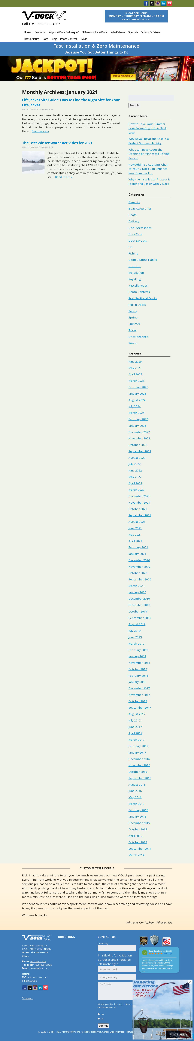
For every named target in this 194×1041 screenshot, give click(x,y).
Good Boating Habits (142, 260)
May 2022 (135, 477)
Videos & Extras (150, 32)
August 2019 (136, 624)
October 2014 (137, 842)
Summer (134, 324)
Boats (132, 215)
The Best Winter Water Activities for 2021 (57, 142)
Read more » (40, 131)
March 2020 (136, 586)
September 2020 (139, 579)
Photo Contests (139, 292)
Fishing (133, 253)
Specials (133, 32)
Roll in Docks (137, 305)
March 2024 (136, 413)
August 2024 (136, 400)
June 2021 (135, 528)
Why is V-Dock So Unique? (64, 32)
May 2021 (135, 535)
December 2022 (139, 432)
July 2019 (134, 631)
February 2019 (138, 650)
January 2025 (137, 394)
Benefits (134, 202)
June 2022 (135, 470)
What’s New (118, 32)
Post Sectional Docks (142, 298)
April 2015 (135, 836)
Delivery (133, 221)
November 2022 (139, 438)
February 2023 (138, 419)
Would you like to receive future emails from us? (115, 1005)
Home (27, 32)
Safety (132, 311)
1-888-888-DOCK (47, 23)
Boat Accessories (139, 208)
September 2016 (139, 778)
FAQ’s (84, 39)
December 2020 (139, 560)
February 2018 (138, 676)
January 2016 (137, 816)
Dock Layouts (137, 240)
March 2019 (136, 643)
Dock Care (135, 234)
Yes (102, 1014)
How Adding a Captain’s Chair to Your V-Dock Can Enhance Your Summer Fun (148, 169)
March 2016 (136, 804)
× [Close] (190, 982)
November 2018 (139, 663)
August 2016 (136, 785)
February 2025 (138, 387)
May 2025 (135, 368)
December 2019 (139, 599)
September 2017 (139, 707)
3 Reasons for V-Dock (94, 32)
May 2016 (135, 797)
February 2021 (138, 547)
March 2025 (136, 381)
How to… (134, 266)
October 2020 (137, 573)
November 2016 (139, 765)
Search (134, 105)
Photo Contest (68, 39)
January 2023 (137, 426)
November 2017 (139, 695)
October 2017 (137, 701)
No (102, 1018)
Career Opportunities (113, 1031)
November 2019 (139, 605)
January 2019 (137, 656)
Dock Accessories (140, 228)
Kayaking (134, 279)
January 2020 (137, 592)
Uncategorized (138, 337)
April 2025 (135, 374)
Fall (130, 247)
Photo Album (31, 39)
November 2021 (139, 502)
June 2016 (135, 791)
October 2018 (137, 669)
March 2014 (136, 855)
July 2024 (134, 406)
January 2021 (137, 554)
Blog (54, 39)
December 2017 (139, 688)
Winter (133, 343)
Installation (136, 273)
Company (103, 943)
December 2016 (139, 759)
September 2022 (139, 451)
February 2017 (138, 746)
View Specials (123, 76)
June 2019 (135, 637)
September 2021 (139, 515)
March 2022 (136, 490)
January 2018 (137, 682)
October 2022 (137, 445)
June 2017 (135, 727)
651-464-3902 (38, 961)
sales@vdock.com (38, 968)
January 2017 (137, 752)
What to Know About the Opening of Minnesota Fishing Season (148, 154)
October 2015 (137, 829)
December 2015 (139, 823)
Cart (45, 39)
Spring (132, 317)
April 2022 (135, 483)
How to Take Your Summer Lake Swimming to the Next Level (147, 128)
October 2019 (137, 611)
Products (40, 32)
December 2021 (139, 496)
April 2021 (135, 541)
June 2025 (135, 361)
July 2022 (134, 464)
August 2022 (136, 458)
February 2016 (138, 810)
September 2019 (139, 618)
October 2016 (137, 772)
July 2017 (134, 720)
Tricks (132, 330)
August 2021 (136, 522)
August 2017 (136, 714)
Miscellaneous (138, 285)
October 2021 (137, 509)
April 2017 (135, 733)
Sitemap (27, 998)
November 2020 (139, 567)
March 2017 (136, 740)
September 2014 (139, 849)
